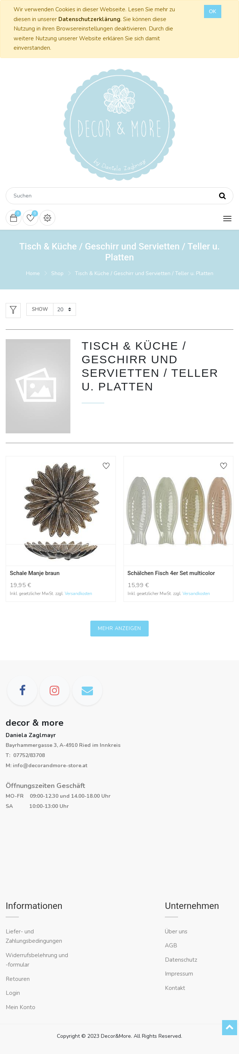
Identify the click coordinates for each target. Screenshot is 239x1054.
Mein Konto (20, 1007)
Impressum (180, 974)
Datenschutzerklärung (89, 19)
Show (40, 309)
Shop (57, 273)
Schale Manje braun (34, 573)
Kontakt (176, 988)
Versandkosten (78, 594)
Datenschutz (181, 960)
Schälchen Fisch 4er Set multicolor (171, 573)
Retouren (18, 979)
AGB (171, 945)
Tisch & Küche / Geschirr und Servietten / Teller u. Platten (144, 273)
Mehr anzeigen (119, 628)
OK (212, 11)
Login (13, 993)
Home (33, 273)
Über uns (176, 931)
